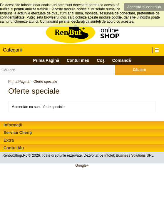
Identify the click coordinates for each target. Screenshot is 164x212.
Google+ (82, 165)
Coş (101, 60)
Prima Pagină (46, 60)
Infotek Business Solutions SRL (128, 155)
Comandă (121, 60)
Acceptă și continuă (144, 7)
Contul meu (78, 60)
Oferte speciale (45, 82)
